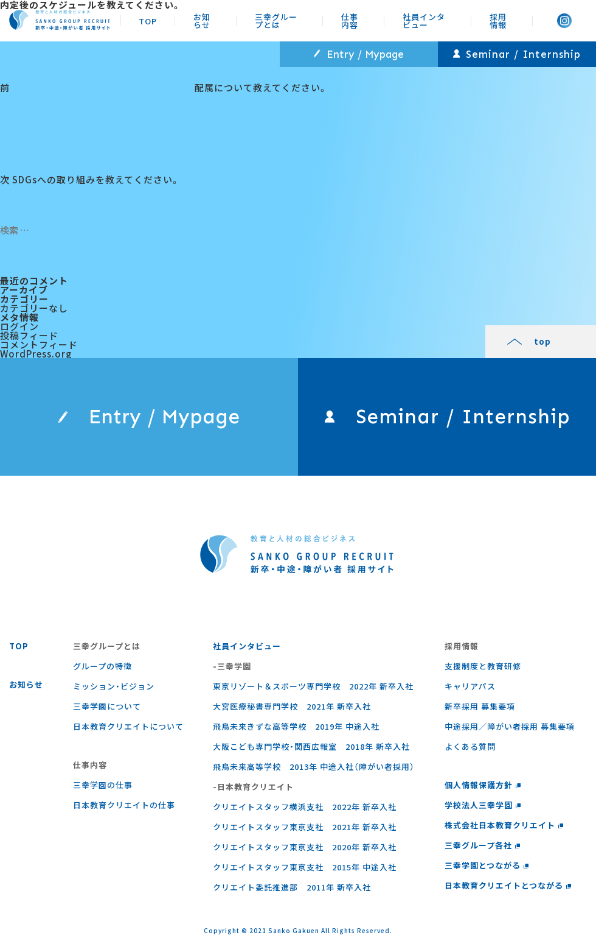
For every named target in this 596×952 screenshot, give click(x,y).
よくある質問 (470, 746)
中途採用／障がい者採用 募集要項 (510, 726)
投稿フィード (29, 335)
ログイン (19, 326)
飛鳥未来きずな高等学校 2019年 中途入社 (296, 726)
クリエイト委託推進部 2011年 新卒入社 (292, 887)
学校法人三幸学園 (483, 805)
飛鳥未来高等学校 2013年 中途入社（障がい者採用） (314, 766)
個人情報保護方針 (483, 785)
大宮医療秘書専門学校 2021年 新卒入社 (292, 706)
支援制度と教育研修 (483, 666)
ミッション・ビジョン (113, 686)
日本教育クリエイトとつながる (508, 885)
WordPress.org (36, 353)
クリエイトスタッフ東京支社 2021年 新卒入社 (305, 827)
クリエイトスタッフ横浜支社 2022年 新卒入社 (305, 807)
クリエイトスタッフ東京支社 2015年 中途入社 (305, 867)
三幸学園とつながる (487, 865)
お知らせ (201, 20)
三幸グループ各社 (483, 845)
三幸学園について (107, 706)
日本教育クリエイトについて (128, 726)
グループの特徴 (102, 666)
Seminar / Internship (517, 54)
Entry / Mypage (359, 54)
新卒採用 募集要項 (480, 706)
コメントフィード (39, 344)
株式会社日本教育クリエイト (504, 825)
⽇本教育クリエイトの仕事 (124, 805)
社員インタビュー (424, 20)
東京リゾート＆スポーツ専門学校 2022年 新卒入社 (313, 686)
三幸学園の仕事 (103, 785)
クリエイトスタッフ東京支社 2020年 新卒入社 (305, 847)
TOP (148, 20)
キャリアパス (470, 686)
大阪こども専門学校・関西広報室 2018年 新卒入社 (311, 746)
